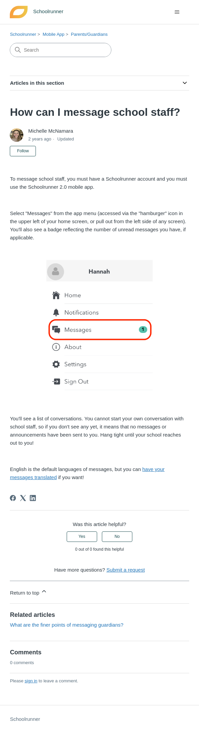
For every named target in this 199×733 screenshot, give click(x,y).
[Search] (60, 50)
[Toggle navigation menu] (177, 12)
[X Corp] (23, 498)
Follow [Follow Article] (23, 151)
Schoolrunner (23, 34)
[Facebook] (13, 498)
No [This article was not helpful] (116, 536)
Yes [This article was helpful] (82, 536)
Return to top (28, 592)
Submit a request (125, 570)
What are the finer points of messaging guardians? (66, 625)
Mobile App (53, 34)
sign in (31, 680)
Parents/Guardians (89, 34)
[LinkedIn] (33, 498)
